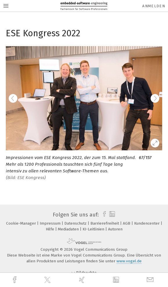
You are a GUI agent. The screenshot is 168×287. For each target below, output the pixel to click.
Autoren (115, 229)
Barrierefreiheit (105, 223)
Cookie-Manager (21, 223)
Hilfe (50, 229)
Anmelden (153, 5)
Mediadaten (69, 229)
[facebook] (15, 279)
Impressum (51, 223)
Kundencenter (147, 223)
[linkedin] (116, 280)
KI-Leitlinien (94, 229)
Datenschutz (76, 223)
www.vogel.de (129, 261)
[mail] (151, 279)
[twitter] (48, 280)
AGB (127, 223)
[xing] (82, 280)
